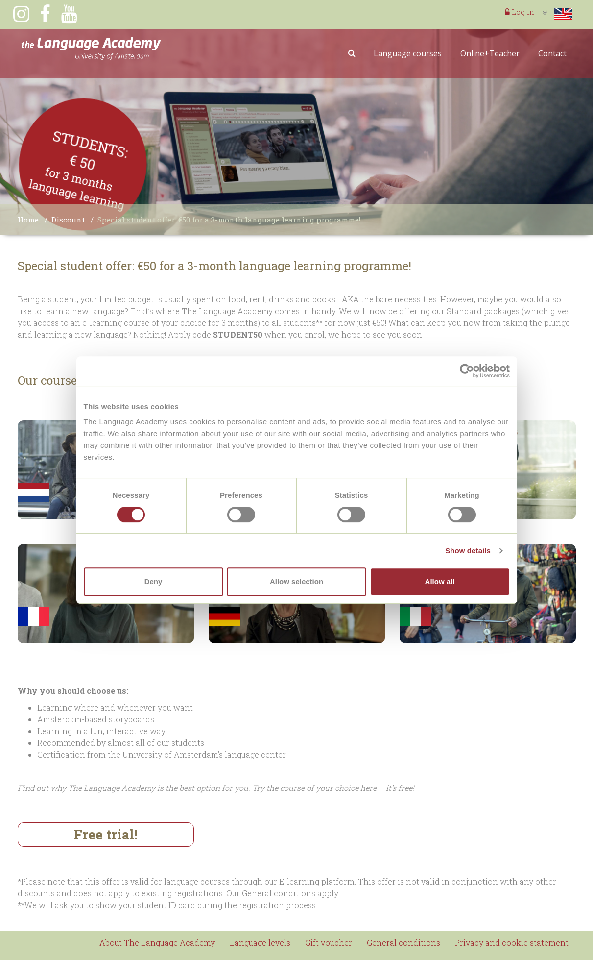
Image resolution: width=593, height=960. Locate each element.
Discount (68, 219)
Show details (468, 550)
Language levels (260, 942)
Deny (153, 581)
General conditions (403, 942)
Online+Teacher (490, 53)
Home (28, 219)
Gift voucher (328, 942)
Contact (552, 53)
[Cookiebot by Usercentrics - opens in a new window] (467, 371)
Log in (519, 12)
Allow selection (296, 581)
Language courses (408, 53)
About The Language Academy (157, 942)
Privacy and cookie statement (512, 942)
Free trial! (106, 834)
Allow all (440, 581)
